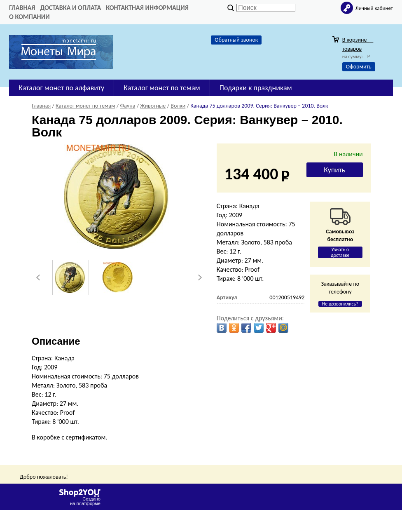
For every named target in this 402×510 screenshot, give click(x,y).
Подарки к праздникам (256, 87)
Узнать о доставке (340, 252)
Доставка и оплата (70, 8)
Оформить (359, 66)
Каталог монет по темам (162, 87)
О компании (29, 17)
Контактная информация (147, 8)
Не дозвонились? (340, 304)
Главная (22, 8)
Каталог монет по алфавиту (61, 87)
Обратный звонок (236, 39)
